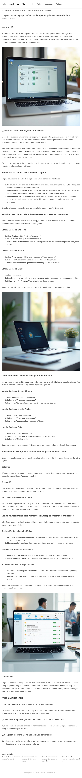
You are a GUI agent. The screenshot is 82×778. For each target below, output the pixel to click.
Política (59, 4)
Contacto (49, 4)
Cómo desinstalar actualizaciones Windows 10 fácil (71, 758)
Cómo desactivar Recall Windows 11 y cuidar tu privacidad (49, 758)
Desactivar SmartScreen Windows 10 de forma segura (30, 758)
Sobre (39, 4)
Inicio (31, 4)
